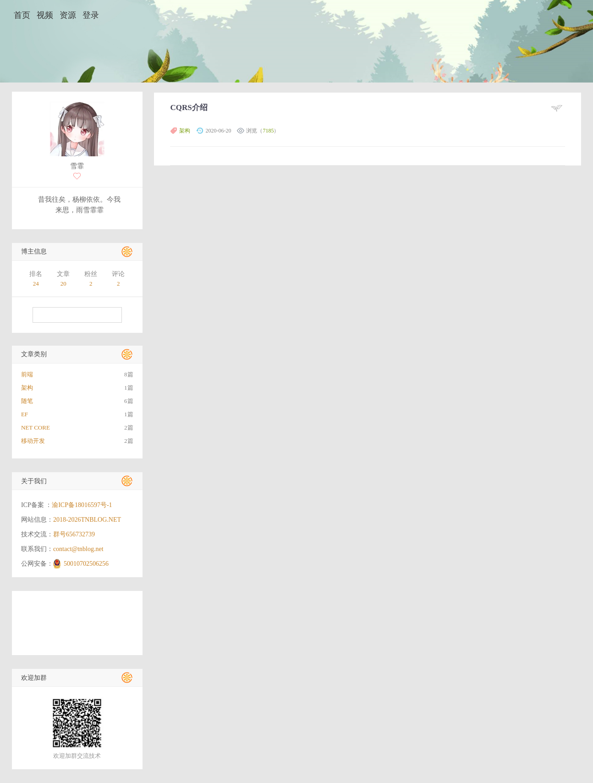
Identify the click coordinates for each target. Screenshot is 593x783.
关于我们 (34, 481)
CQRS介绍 (188, 107)
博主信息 (34, 251)
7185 (268, 130)
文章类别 (34, 354)
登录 (90, 15)
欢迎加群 (34, 677)
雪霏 (77, 166)
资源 (68, 15)
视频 (45, 15)
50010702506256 (86, 563)
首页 (22, 15)
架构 (184, 130)
